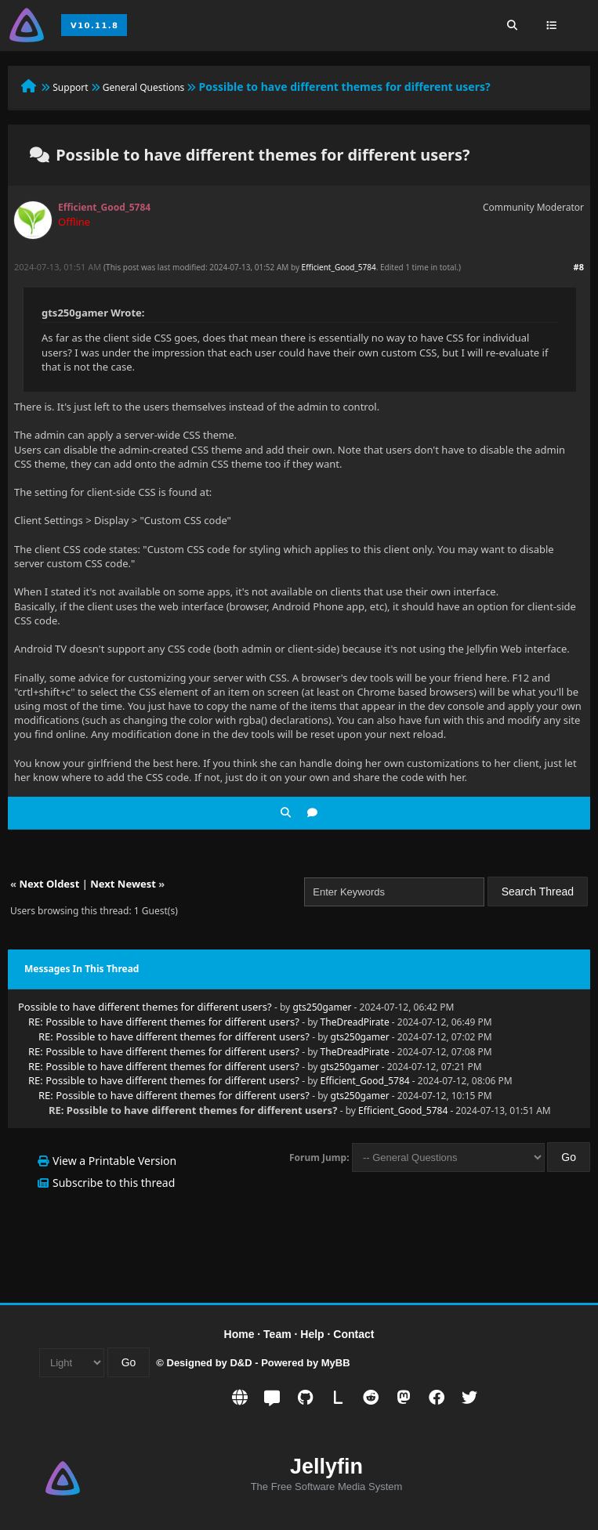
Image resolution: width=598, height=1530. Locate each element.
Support (70, 87)
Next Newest (123, 884)
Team (277, 1334)
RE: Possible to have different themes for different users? (163, 1022)
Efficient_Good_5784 (339, 267)
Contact (353, 1334)
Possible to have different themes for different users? (145, 1007)
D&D (241, 1363)
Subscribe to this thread (114, 1182)
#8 (579, 267)
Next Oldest (49, 884)
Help (312, 1334)
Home (239, 1334)
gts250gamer (321, 1007)
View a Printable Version (114, 1160)
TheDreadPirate (355, 1022)
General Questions (144, 87)
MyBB (335, 1363)
